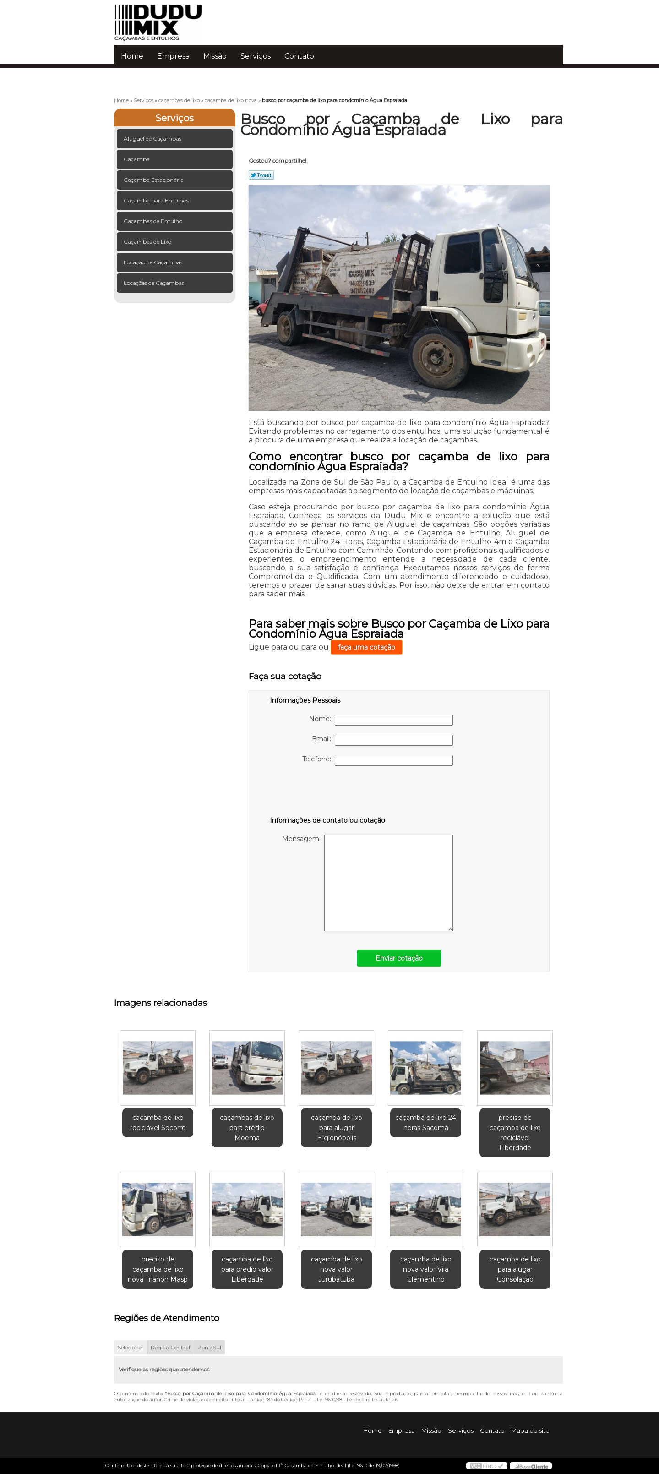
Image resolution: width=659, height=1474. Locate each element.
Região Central (170, 1347)
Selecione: (130, 1347)
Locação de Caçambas (154, 262)
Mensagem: (367, 883)
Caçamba (137, 159)
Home (132, 56)
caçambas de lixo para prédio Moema (247, 1128)
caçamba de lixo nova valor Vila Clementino (426, 1269)
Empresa (173, 56)
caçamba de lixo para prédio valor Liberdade (247, 1269)
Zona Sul (209, 1347)
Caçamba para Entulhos (157, 200)
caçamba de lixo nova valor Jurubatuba (336, 1269)
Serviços (255, 56)
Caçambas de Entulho (154, 221)
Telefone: (377, 760)
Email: (382, 740)
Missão (215, 56)
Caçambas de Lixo (148, 241)
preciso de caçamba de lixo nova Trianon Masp (158, 1269)
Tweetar (261, 175)
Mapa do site (530, 1430)
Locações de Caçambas (154, 282)
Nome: (381, 720)
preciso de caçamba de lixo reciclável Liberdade (515, 1133)
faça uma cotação (366, 647)
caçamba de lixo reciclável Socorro (158, 1123)
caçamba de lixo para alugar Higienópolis (336, 1128)
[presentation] (328, 793)
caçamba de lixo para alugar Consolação (515, 1269)
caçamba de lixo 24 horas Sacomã (425, 1123)
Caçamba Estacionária (154, 179)
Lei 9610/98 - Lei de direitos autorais (357, 1400)
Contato (299, 56)
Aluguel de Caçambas (153, 138)
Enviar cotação (399, 958)
